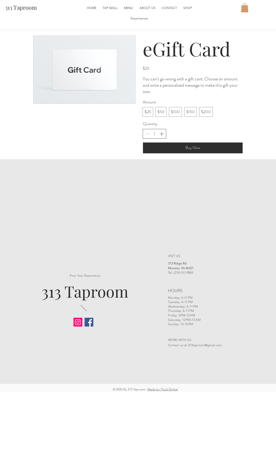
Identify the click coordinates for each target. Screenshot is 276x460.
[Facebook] (89, 322)
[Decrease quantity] (147, 133)
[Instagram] (78, 322)
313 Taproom (84, 291)
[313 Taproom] (21, 7)
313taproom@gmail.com (205, 345)
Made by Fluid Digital (162, 389)
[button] (244, 7)
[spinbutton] (154, 134)
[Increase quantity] (162, 133)
